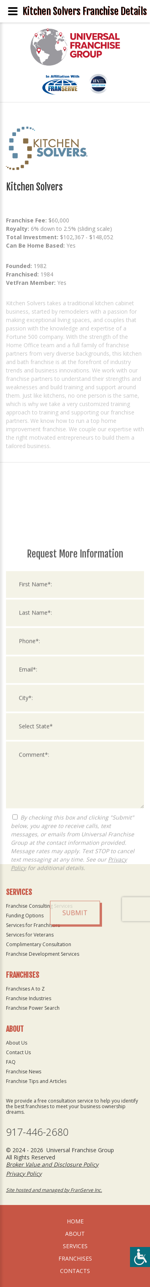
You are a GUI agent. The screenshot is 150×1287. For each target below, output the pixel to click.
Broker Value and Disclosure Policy (52, 1164)
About (75, 1233)
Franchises (75, 1258)
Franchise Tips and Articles (36, 1081)
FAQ (11, 1062)
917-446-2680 (37, 1132)
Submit (75, 1021)
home (75, 1221)
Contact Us (18, 1052)
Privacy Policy (24, 1173)
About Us (16, 1042)
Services (75, 1246)
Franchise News (23, 1071)
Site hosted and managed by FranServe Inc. (54, 1190)
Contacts (75, 1271)
